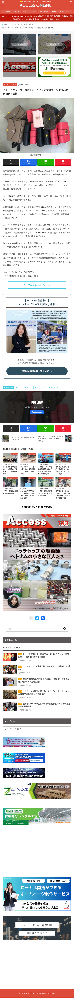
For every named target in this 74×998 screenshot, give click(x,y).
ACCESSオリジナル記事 (11, 11)
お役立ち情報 (43, 11)
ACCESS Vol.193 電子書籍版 (37, 507)
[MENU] (3, 3)
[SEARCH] (71, 3)
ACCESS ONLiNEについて (61, 11)
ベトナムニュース (29, 11)
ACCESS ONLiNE (32, 993)
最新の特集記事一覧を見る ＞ (37, 371)
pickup (20, 387)
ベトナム (29, 387)
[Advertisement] (37, 963)
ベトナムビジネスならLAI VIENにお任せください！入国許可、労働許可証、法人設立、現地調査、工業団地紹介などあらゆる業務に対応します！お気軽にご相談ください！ (37, 17)
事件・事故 (10, 387)
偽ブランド (54, 387)
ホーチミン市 (41, 387)
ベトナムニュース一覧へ (36, 285)
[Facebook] (37, 412)
